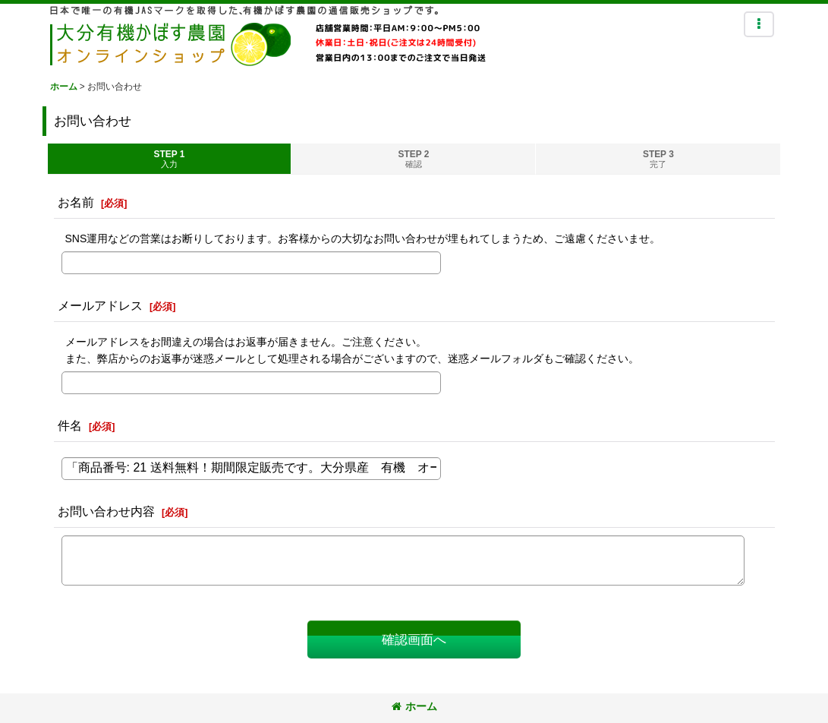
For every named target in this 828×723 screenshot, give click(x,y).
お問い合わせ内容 (106, 511)
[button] (759, 24)
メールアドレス (100, 305)
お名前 (76, 202)
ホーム (414, 706)
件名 (70, 425)
